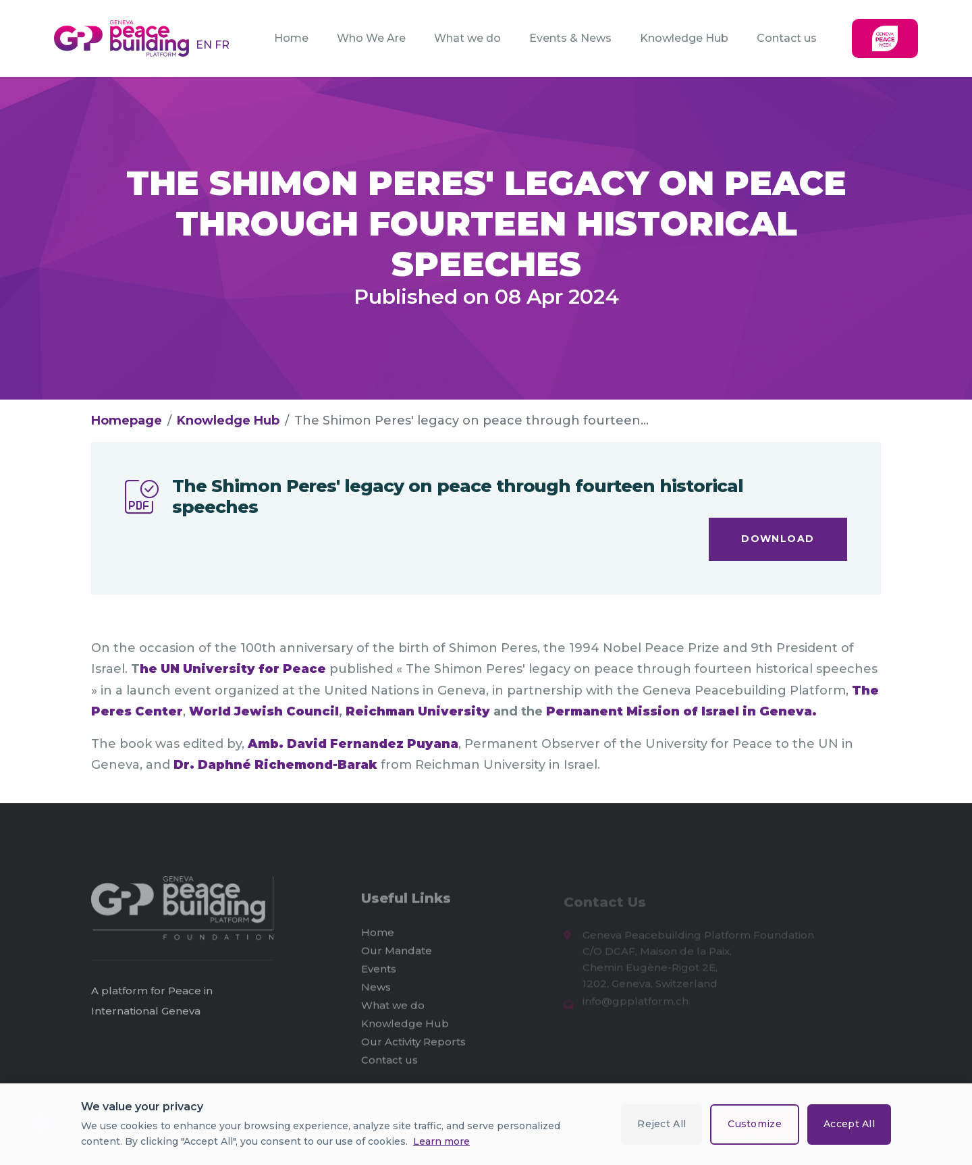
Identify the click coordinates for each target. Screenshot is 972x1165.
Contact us (787, 38)
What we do (467, 38)
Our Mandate (396, 954)
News (376, 991)
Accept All (849, 1124)
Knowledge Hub (684, 38)
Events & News (570, 38)
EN (205, 44)
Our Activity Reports (413, 1045)
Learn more (441, 1141)
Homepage (126, 420)
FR (222, 44)
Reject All (661, 1124)
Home (291, 38)
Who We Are (371, 38)
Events (378, 973)
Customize (755, 1124)
